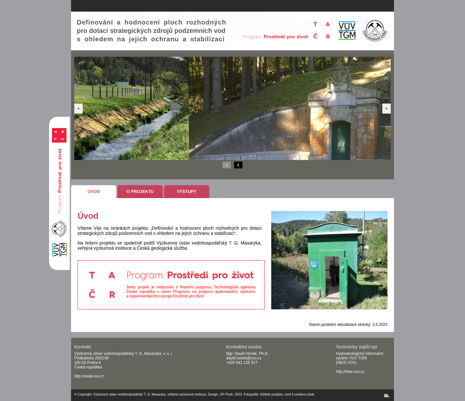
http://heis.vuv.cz (350, 371)
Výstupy (187, 191)
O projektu (140, 191)
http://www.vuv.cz (89, 376)
